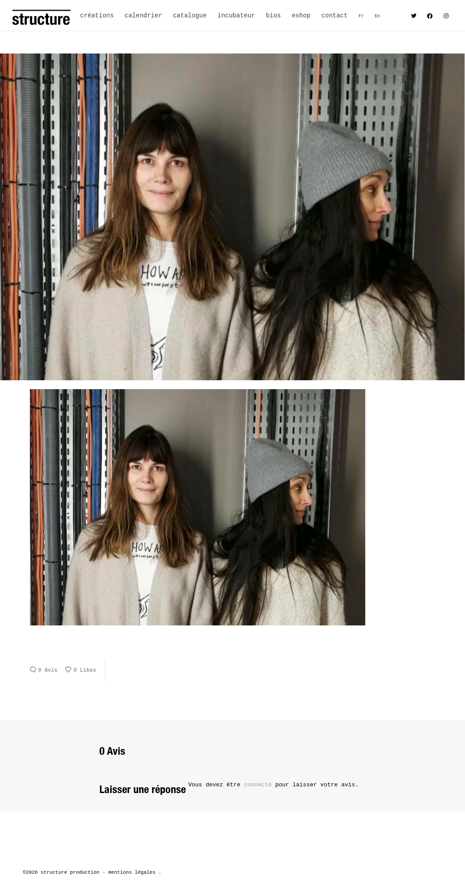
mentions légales (132, 872)
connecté (259, 784)
